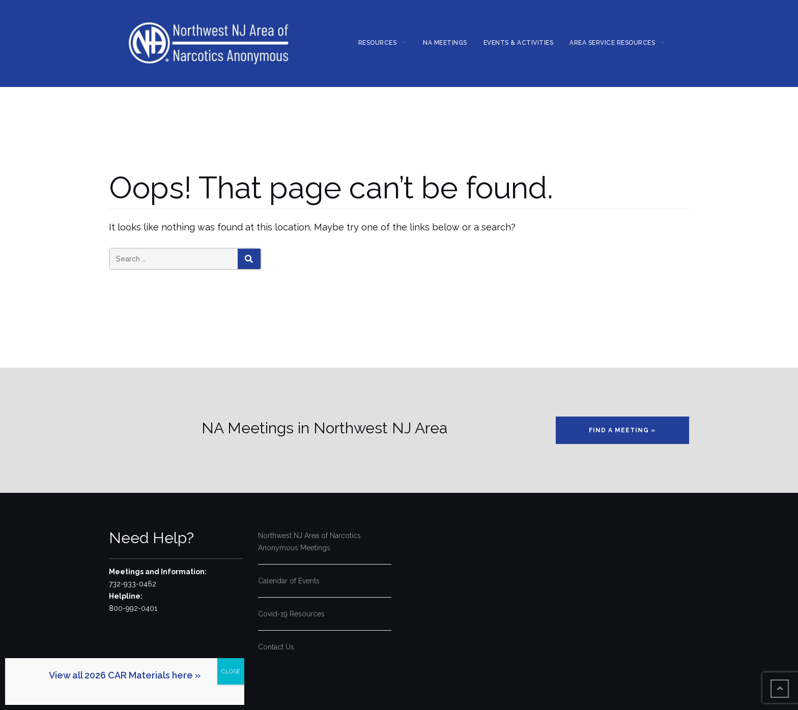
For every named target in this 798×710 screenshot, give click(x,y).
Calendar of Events (289, 581)
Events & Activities (518, 42)
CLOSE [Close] (230, 671)
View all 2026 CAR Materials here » (125, 675)
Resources (377, 42)
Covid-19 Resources (291, 614)
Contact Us (276, 647)
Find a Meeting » (622, 430)
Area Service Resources (612, 42)
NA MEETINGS (445, 42)
